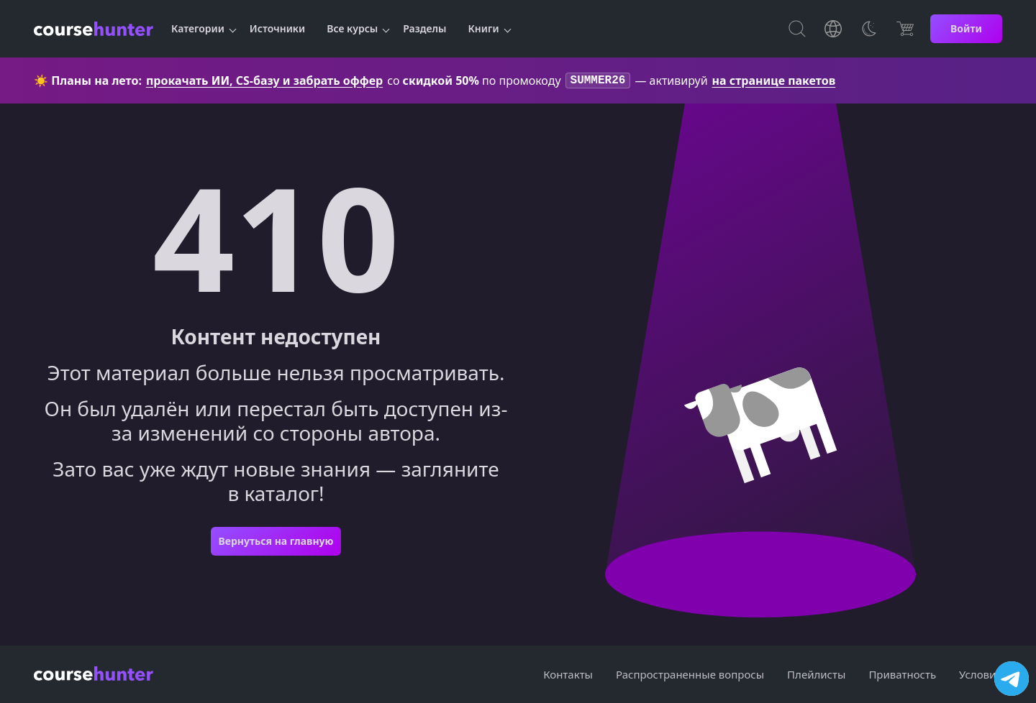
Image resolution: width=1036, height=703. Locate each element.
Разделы (424, 28)
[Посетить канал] (1011, 678)
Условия (980, 674)
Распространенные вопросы (690, 674)
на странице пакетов (774, 81)
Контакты (568, 674)
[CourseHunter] (93, 28)
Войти (966, 28)
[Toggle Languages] (833, 29)
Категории (197, 28)
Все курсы (352, 28)
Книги (483, 28)
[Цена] (905, 29)
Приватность (902, 674)
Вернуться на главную (275, 542)
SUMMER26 (598, 81)
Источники (277, 28)
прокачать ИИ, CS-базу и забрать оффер (264, 81)
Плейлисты (816, 674)
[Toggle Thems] (869, 29)
